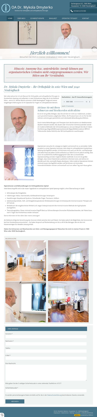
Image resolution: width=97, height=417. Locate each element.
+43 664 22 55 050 (79, 11)
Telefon (7, 348)
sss (83, 4)
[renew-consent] (2, 415)
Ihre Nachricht (10, 363)
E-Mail (8, 355)
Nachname (9, 341)
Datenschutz (64, 413)
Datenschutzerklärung (54, 395)
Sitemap (72, 413)
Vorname (9, 334)
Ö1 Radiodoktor (70, 106)
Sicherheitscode (11, 388)
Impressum (57, 413)
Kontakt (78, 413)
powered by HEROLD (87, 415)
